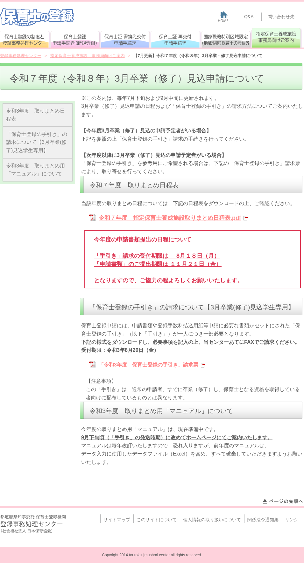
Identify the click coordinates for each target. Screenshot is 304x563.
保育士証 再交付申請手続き (176, 38)
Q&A (249, 16)
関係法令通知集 (263, 519)
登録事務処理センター (20, 55)
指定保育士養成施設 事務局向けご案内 (276, 38)
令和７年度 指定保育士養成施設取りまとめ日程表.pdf (170, 218)
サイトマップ (116, 519)
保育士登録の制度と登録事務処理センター (25, 38)
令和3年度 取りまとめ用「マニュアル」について (35, 170)
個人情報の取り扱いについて (212, 519)
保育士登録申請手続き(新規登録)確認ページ (75, 38)
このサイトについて (157, 519)
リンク (291, 519)
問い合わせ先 (281, 16)
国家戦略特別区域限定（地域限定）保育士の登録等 (226, 38)
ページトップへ (282, 501)
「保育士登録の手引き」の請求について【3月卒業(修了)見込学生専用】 (36, 142)
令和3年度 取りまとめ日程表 (35, 115)
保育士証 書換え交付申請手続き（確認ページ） (126, 38)
